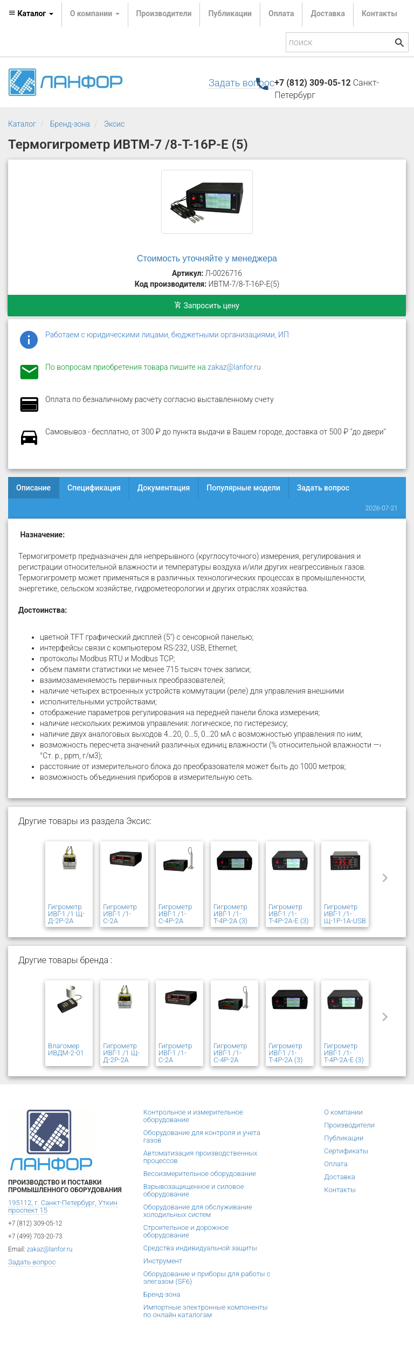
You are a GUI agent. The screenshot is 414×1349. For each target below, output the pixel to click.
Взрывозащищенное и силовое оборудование (193, 1190)
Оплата (281, 13)
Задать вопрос (241, 82)
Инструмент (162, 1261)
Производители (164, 13)
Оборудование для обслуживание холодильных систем (197, 1211)
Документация (163, 487)
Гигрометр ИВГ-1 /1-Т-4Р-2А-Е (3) (288, 914)
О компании (343, 1112)
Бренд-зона (70, 124)
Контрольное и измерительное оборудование (193, 1116)
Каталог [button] (30, 13)
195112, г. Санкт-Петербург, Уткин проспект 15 (63, 1206)
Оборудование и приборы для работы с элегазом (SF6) (207, 1277)
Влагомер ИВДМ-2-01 (66, 1049)
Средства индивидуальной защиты (200, 1248)
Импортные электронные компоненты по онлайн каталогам (205, 1311)
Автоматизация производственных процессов (200, 1157)
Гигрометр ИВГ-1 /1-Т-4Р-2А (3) (230, 914)
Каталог (22, 124)
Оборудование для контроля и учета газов (201, 1136)
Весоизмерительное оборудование (199, 1174)
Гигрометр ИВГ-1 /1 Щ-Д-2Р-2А (66, 914)
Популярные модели (243, 487)
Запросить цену (206, 305)
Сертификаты (346, 1151)
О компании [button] (95, 13)
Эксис (114, 124)
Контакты (379, 13)
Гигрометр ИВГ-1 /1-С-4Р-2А (175, 914)
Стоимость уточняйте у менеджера (207, 258)
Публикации (230, 13)
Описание (33, 487)
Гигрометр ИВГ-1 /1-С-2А (120, 914)
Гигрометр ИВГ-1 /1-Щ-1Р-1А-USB (345, 914)
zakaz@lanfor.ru (234, 367)
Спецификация (94, 487)
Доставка (327, 13)
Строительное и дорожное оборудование (186, 1231)
